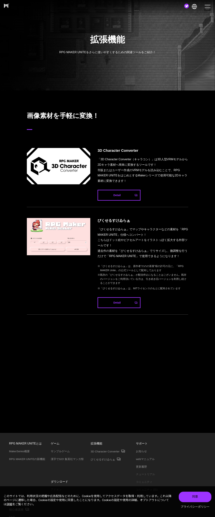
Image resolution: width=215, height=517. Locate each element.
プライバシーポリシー (195, 506)
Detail (117, 195)
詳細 (9, 504)
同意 (195, 496)
